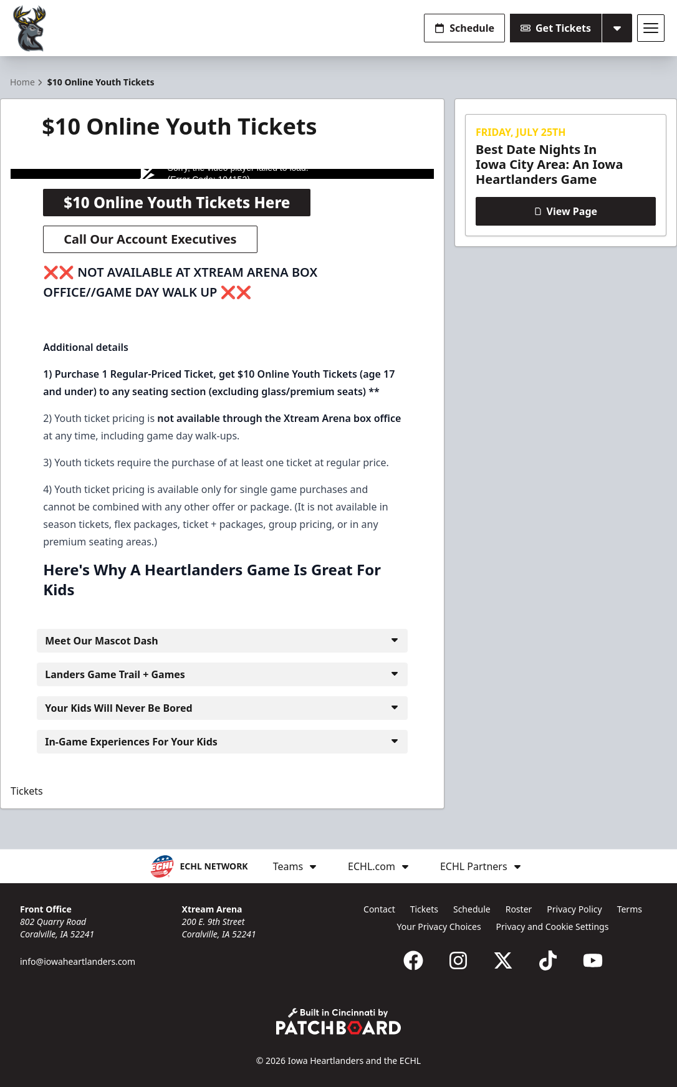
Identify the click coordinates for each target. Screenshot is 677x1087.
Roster (519, 909)
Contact (379, 909)
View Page (565, 211)
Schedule (464, 28)
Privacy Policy (574, 909)
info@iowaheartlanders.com (77, 961)
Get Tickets (556, 28)
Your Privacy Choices (439, 926)
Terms (629, 909)
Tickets (27, 791)
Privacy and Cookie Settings (552, 926)
